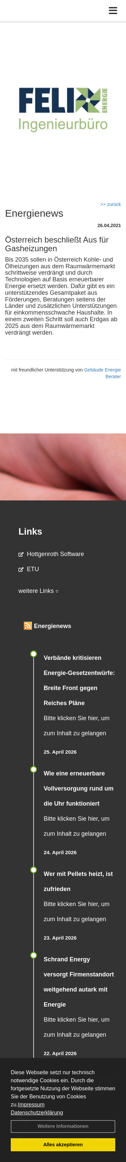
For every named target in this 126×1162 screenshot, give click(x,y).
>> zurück (110, 204)
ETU (28, 569)
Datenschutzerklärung (37, 1112)
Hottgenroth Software (51, 554)
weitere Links (38, 591)
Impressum (31, 1104)
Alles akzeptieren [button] (63, 1144)
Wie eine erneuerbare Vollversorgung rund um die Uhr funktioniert (79, 788)
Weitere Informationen (63, 1126)
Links (30, 532)
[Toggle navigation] (113, 11)
